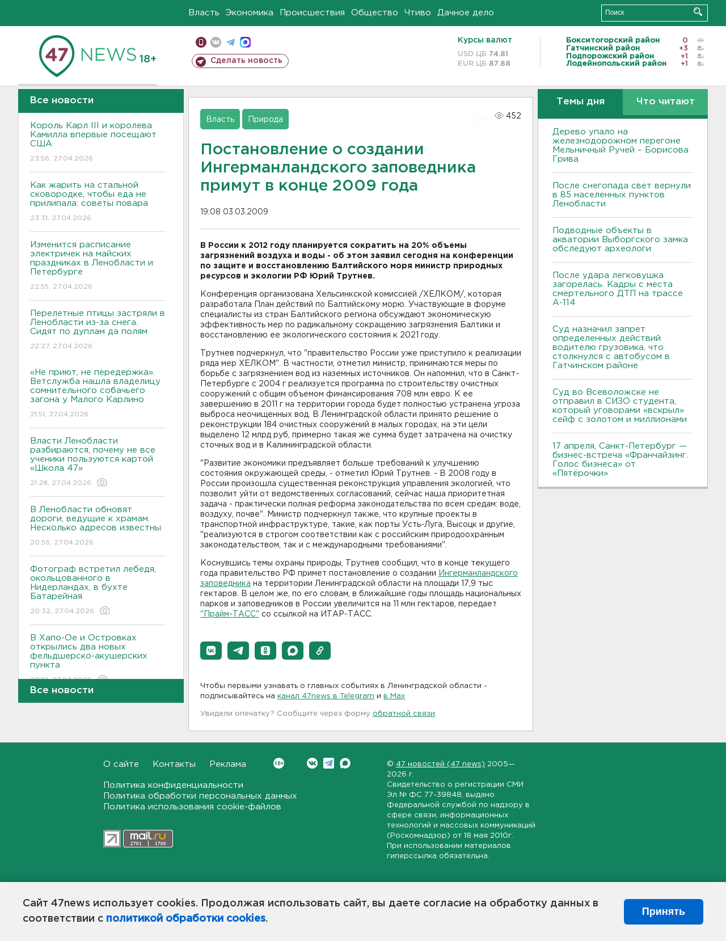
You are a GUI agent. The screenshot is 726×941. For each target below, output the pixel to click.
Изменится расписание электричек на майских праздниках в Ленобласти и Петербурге (98, 266)
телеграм (230, 42)
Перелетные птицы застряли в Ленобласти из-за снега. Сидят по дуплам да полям (98, 330)
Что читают (665, 102)
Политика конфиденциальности (173, 785)
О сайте (121, 764)
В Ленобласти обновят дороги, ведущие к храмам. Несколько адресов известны (98, 526)
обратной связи (404, 714)
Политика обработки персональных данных (200, 796)
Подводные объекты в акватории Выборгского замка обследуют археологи (620, 239)
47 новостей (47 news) (440, 764)
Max (345, 763)
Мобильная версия (201, 42)
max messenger (245, 42)
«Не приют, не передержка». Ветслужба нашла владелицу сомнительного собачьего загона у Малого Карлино (98, 394)
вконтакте (215, 42)
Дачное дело (465, 12)
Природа (265, 119)
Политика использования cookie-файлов (192, 807)
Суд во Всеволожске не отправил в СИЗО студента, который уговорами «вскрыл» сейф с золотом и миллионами (619, 406)
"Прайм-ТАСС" (229, 614)
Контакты (174, 764)
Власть (204, 12)
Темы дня (580, 102)
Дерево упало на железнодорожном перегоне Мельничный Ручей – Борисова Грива (620, 145)
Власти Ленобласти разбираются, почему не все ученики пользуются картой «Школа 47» (98, 462)
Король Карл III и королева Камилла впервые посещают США (98, 142)
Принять (663, 911)
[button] (211, 651)
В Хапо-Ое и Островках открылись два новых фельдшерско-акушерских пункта (98, 659)
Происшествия (312, 12)
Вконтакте (278, 763)
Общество (374, 12)
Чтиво (417, 12)
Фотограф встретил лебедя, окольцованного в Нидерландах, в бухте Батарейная (98, 591)
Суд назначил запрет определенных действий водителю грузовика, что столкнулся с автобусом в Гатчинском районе (611, 347)
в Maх (394, 696)
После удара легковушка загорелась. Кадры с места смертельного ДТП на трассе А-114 (617, 289)
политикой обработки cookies (185, 918)
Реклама (227, 764)
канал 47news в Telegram (325, 696)
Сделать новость (246, 60)
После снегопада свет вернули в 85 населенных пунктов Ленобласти (621, 195)
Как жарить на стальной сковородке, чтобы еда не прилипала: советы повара (98, 202)
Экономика (249, 12)
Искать (698, 11)
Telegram (328, 763)
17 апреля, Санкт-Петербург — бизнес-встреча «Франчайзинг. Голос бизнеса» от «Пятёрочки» (620, 459)
